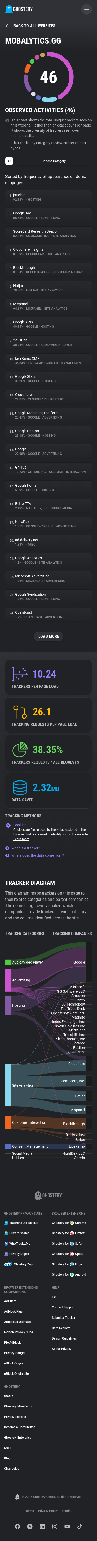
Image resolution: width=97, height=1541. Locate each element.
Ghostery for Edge (67, 1264)
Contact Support (63, 1307)
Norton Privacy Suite (18, 1332)
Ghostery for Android (69, 1275)
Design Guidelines (64, 1338)
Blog (7, 1458)
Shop (7, 1448)
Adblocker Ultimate (17, 1322)
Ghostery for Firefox (68, 1233)
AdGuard (10, 1301)
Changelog (11, 1468)
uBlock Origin (13, 1363)
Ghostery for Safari (67, 1244)
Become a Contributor (19, 1427)
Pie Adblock (12, 1342)
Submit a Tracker (63, 1318)
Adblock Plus (13, 1311)
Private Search (16, 1233)
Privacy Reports (15, 1417)
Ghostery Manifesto (18, 1406)
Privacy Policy (48, 1511)
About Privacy (61, 1349)
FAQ (54, 1297)
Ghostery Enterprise (17, 1437)
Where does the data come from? (34, 855)
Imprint (67, 1511)
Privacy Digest (16, 1254)
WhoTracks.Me (17, 1244)
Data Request (61, 1328)
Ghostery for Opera (67, 1254)
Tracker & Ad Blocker (21, 1223)
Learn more (22, 839)
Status (8, 1396)
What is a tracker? (22, 848)
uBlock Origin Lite (16, 1374)
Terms (30, 1511)
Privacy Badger (14, 1353)
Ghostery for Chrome (69, 1223)
